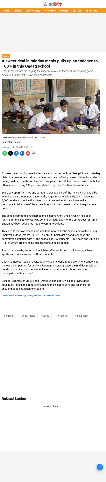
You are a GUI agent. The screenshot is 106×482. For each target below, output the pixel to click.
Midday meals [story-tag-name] (28, 315)
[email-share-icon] (28, 154)
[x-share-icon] (10, 154)
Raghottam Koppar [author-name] (11, 142)
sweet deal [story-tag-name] (62, 315)
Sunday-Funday (33, 11)
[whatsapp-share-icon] (4, 154)
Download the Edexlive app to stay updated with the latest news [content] (31, 295)
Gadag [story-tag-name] (45, 315)
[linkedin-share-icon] (22, 154)
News (6, 11)
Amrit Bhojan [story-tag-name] (81, 315)
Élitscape (76, 11)
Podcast (64, 11)
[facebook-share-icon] (16, 154)
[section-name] (6, 56)
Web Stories (50, 11)
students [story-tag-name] (8, 315)
